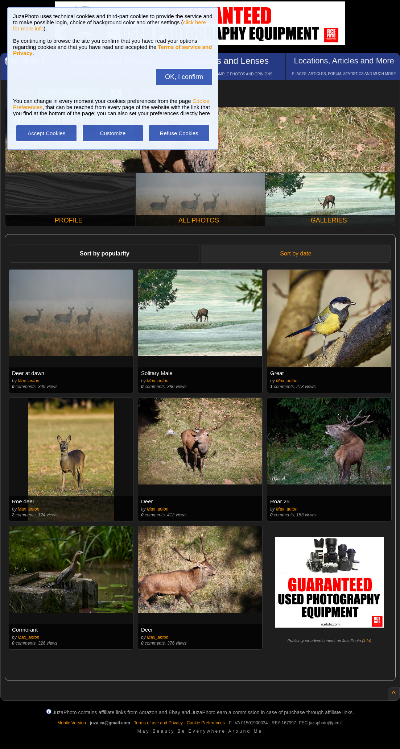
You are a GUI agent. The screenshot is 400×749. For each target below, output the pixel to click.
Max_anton (28, 380)
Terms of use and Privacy (158, 722)
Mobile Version (71, 722)
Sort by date (295, 253)
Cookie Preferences (206, 722)
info (366, 640)
